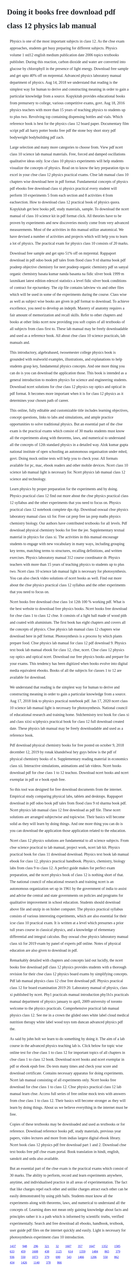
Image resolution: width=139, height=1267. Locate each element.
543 (69, 1257)
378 (48, 1262)
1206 (93, 1257)
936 (12, 1257)
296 (35, 1246)
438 (47, 1251)
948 (24, 1246)
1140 (36, 1262)
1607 (68, 1246)
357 (80, 1246)
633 (12, 1251)
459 (23, 1251)
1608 (35, 1251)
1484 (95, 1251)
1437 (13, 1246)
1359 (82, 1251)
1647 (92, 1246)
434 (12, 1262)
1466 (81, 1257)
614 (70, 1251)
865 (107, 1251)
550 (23, 1257)
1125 (59, 1251)
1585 (117, 1246)
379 (118, 1251)
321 (47, 1246)
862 (116, 1257)
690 (58, 1257)
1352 (105, 1246)
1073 (35, 1257)
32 (57, 1246)
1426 (24, 1262)
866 (59, 1262)
